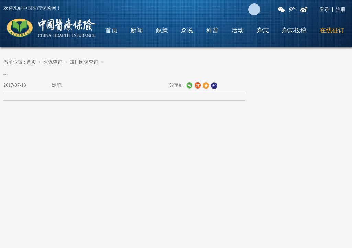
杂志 (263, 30)
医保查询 (53, 62)
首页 (111, 30)
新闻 (136, 30)
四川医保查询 (83, 62)
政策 (162, 30)
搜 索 (254, 9)
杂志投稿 (294, 30)
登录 (324, 9)
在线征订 (332, 30)
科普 (212, 30)
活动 (237, 30)
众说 (187, 30)
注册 (340, 9)
